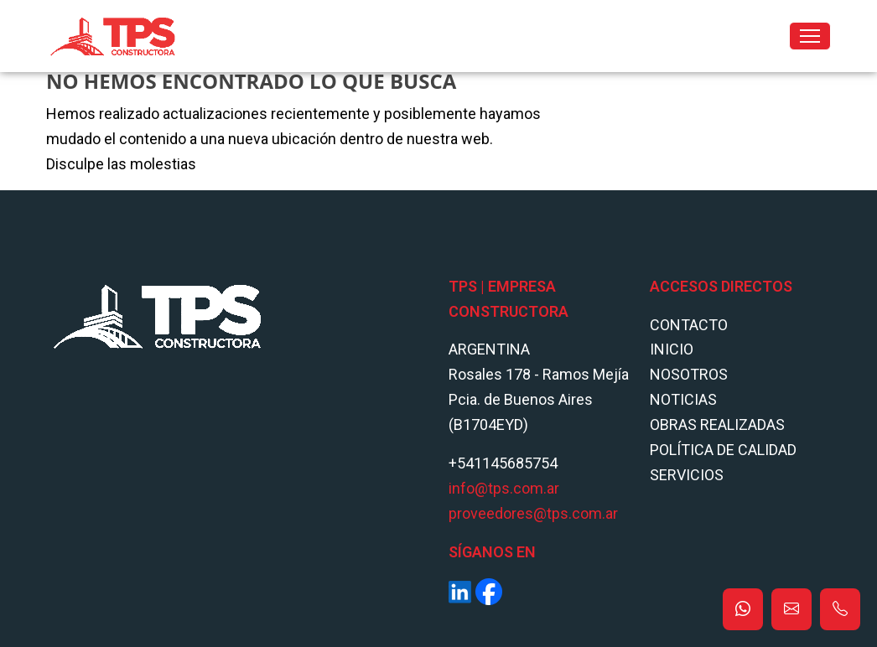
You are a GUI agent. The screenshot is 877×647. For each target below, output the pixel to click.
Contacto (689, 325)
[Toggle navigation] (810, 36)
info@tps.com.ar (504, 488)
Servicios (687, 475)
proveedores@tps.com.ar (533, 513)
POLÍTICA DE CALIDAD (723, 449)
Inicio (671, 349)
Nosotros (689, 374)
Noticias (683, 399)
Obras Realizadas (717, 424)
